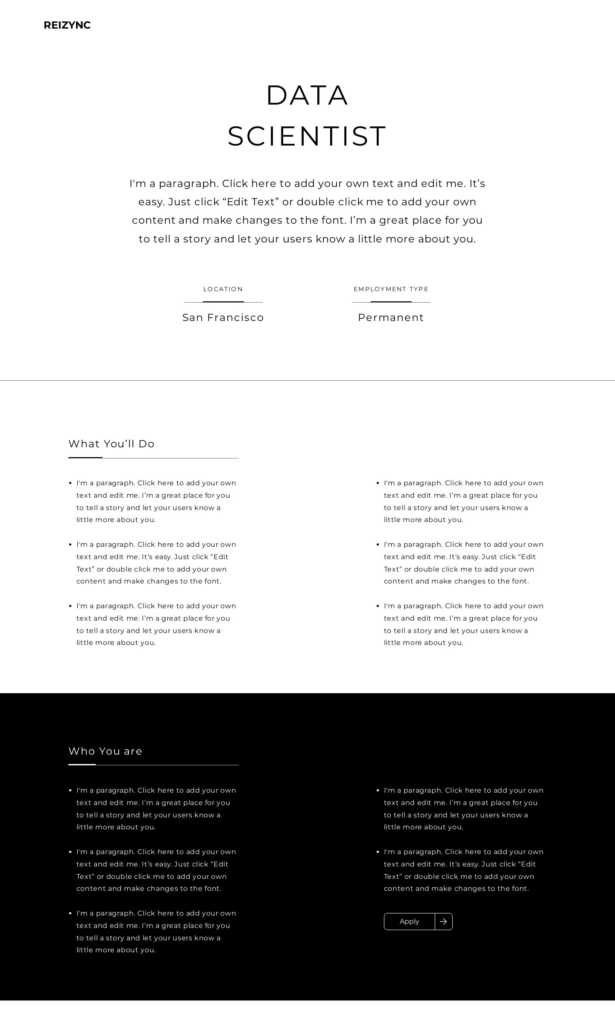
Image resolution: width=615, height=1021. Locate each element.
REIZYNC (67, 25)
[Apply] (409, 921)
